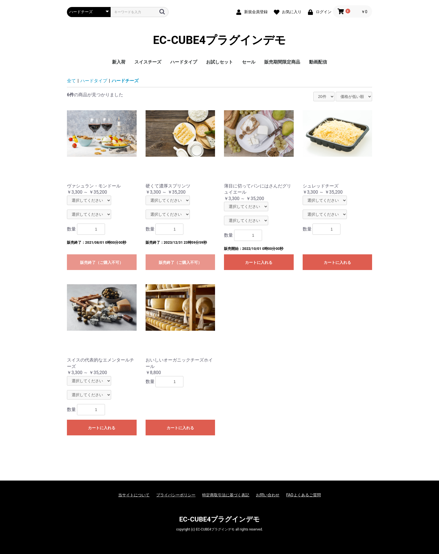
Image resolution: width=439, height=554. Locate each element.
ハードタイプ (183, 62)
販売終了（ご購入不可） (101, 262)
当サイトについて (134, 495)
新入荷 (118, 62)
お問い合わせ (267, 495)
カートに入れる (258, 262)
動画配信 (318, 62)
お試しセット (219, 62)
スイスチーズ (147, 62)
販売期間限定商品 (282, 62)
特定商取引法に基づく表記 (225, 495)
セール (248, 62)
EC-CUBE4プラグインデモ (219, 40)
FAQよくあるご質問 (303, 495)
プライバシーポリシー (175, 495)
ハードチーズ (125, 80)
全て (71, 80)
